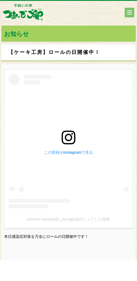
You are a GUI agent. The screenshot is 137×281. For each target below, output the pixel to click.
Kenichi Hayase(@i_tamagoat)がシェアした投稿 (68, 219)
